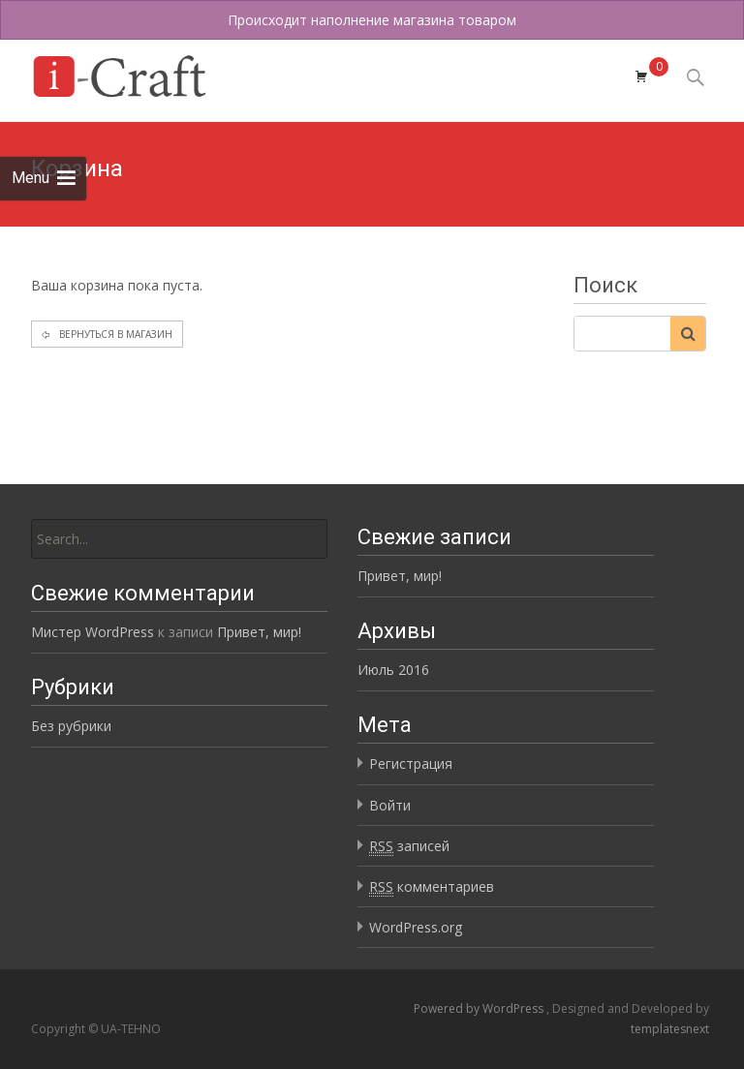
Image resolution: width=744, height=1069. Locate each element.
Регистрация (410, 763)
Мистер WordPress (92, 632)
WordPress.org (415, 927)
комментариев (431, 887)
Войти (390, 805)
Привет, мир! (399, 575)
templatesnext (670, 1029)
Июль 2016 (393, 669)
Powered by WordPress (480, 1008)
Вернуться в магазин (114, 334)
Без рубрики (71, 726)
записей (409, 846)
